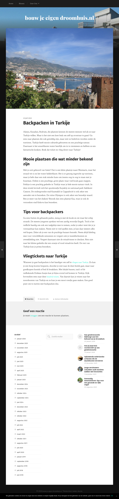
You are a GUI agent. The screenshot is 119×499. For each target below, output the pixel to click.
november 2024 (23, 390)
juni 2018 (20, 476)
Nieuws (21, 4)
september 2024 (23, 399)
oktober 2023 (22, 413)
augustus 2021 (22, 444)
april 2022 (21, 431)
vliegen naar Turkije (81, 262)
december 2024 (23, 385)
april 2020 (21, 453)
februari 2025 (22, 376)
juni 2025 (20, 363)
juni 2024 (20, 403)
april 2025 (21, 372)
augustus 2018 (22, 467)
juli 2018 (20, 472)
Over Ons (33, 4)
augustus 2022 (22, 422)
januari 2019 (21, 458)
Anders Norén (78, 492)
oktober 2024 (22, 394)
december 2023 (23, 408)
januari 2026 (22, 340)
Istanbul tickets (53, 276)
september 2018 (23, 463)
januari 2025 (21, 381)
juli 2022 (20, 426)
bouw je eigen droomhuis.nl (59, 18)
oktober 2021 (22, 440)
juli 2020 (20, 449)
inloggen (34, 317)
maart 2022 (21, 435)
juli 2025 (20, 358)
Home (11, 4)
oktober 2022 (22, 417)
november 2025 (23, 349)
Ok (112, 496)
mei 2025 (20, 367)
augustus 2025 (22, 354)
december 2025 (23, 345)
